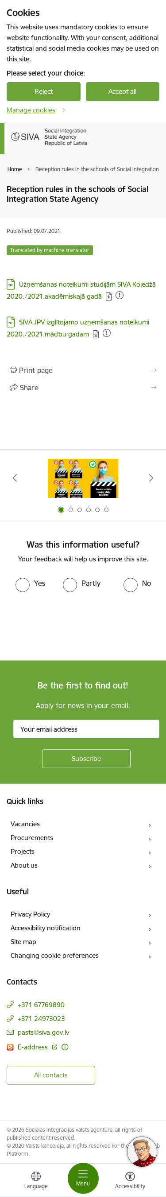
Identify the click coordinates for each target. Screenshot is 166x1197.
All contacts (51, 1075)
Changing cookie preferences (55, 955)
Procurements (32, 837)
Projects (23, 851)
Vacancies (25, 824)
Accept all (122, 91)
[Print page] (83, 370)
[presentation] (74, 625)
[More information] (65, 1047)
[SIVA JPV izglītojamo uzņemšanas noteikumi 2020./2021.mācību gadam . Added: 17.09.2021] (107, 333)
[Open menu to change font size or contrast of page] (130, 1181)
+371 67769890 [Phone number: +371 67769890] (41, 1005)
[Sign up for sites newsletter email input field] (86, 729)
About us (24, 865)
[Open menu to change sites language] (35, 1181)
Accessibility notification (46, 928)
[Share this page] (83, 387)
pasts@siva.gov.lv (43, 1032)
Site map (23, 941)
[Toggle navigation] (83, 1178)
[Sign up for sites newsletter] (86, 758)
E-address (34, 1047)
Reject (44, 91)
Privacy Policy (30, 914)
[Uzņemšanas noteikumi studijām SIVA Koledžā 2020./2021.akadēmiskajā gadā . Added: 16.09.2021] (120, 295)
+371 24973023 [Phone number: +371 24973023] (41, 1018)
